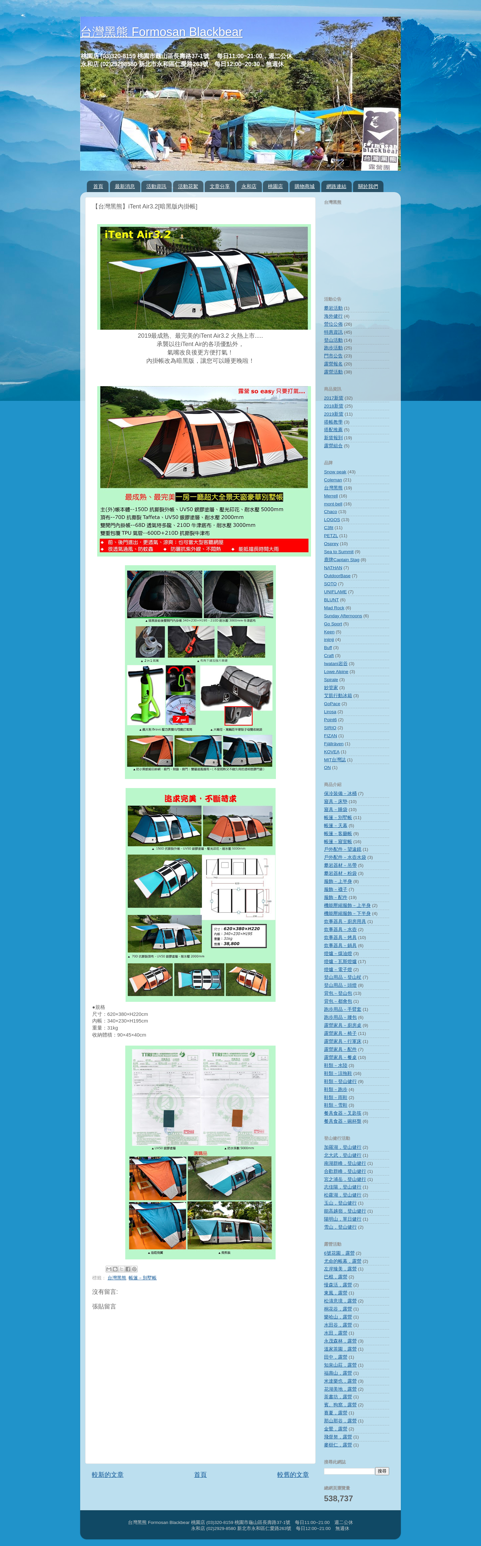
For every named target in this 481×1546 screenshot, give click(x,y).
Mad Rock (334, 607)
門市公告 (333, 355)
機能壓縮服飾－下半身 (347, 913)
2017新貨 (333, 398)
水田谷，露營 (338, 1325)
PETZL (331, 535)
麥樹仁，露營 (338, 1444)
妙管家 (331, 687)
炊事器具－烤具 (340, 937)
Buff (328, 647)
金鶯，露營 (335, 1428)
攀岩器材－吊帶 (340, 865)
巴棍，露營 (335, 1276)
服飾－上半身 (338, 881)
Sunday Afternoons (343, 615)
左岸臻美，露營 (340, 1268)
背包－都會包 (338, 1001)
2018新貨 (333, 406)
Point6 (330, 719)
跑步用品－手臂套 (342, 1009)
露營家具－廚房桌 (342, 1025)
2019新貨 (333, 414)
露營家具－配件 (340, 1049)
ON (327, 767)
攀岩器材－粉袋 (340, 873)
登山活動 (333, 340)
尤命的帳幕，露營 (342, 1261)
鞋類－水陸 (335, 1065)
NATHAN (333, 567)
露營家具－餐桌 (340, 1057)
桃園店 (275, 186)
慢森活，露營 (338, 1284)
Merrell (331, 495)
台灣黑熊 (117, 1277)
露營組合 (333, 445)
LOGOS (332, 519)
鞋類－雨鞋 (335, 1097)
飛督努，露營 (338, 1436)
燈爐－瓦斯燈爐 (340, 961)
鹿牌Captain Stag (341, 559)
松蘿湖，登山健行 (342, 1195)
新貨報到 (333, 437)
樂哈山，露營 (338, 1317)
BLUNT (331, 599)
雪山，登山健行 (340, 1227)
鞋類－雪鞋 (335, 1105)
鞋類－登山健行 (340, 1081)
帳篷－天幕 (335, 825)
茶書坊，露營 (338, 1396)
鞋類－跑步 (335, 1089)
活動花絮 (188, 186)
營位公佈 (333, 324)
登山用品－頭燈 (340, 985)
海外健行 (333, 316)
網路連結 (336, 186)
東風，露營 (335, 1292)
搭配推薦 (333, 429)
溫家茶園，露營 (340, 1349)
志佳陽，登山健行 (342, 1187)
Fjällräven (334, 743)
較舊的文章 (293, 1474)
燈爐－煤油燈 (338, 953)
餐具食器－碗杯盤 (342, 1121)
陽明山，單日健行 (342, 1219)
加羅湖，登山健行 (342, 1147)
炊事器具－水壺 (340, 929)
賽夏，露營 (335, 1412)
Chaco (330, 511)
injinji (329, 639)
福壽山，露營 (338, 1373)
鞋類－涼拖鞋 (338, 1073)
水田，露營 (335, 1333)
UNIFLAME (335, 591)
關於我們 (368, 186)
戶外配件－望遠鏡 (342, 849)
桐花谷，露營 (338, 1308)
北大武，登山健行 (342, 1155)
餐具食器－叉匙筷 (342, 1113)
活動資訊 (156, 186)
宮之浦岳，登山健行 (345, 1179)
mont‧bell (333, 503)
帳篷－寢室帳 (338, 841)
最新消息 (125, 186)
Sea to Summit (339, 551)
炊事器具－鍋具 (340, 945)
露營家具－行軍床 (342, 1041)
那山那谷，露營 (340, 1420)
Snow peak (335, 471)
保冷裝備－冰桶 (340, 793)
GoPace (332, 703)
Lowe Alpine (336, 671)
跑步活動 (333, 347)
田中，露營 (335, 1357)
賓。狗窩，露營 (340, 1404)
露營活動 (333, 371)
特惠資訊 (333, 332)
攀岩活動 (333, 308)
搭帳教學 (333, 422)
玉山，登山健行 (340, 1203)
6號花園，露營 (339, 1253)
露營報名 (333, 363)
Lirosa (330, 711)
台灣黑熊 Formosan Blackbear (161, 32)
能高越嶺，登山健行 (345, 1211)
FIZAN (330, 735)
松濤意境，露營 (340, 1300)
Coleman (333, 479)
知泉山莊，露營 (340, 1365)
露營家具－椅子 (340, 1033)
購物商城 (305, 186)
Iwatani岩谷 (336, 663)
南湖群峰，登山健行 (345, 1163)
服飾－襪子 (335, 889)
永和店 (249, 186)
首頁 (98, 186)
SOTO (330, 583)
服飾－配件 (335, 897)
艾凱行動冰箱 (338, 695)
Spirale (331, 679)
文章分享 (220, 186)
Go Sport (333, 623)
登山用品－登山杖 (342, 977)
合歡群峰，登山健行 (345, 1171)
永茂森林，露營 (340, 1341)
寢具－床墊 (335, 801)
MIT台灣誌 (335, 759)
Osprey (331, 543)
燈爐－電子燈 (338, 969)
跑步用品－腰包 (340, 1017)
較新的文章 (108, 1474)
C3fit (328, 527)
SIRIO (330, 727)
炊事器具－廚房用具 (345, 921)
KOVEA (332, 751)
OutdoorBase (337, 575)
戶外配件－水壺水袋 (345, 857)
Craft (329, 655)
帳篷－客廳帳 (338, 833)
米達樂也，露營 (340, 1381)
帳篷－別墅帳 (143, 1277)
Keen (329, 631)
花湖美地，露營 (340, 1389)
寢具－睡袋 (335, 809)
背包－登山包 (338, 993)
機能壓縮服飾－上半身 (347, 905)
